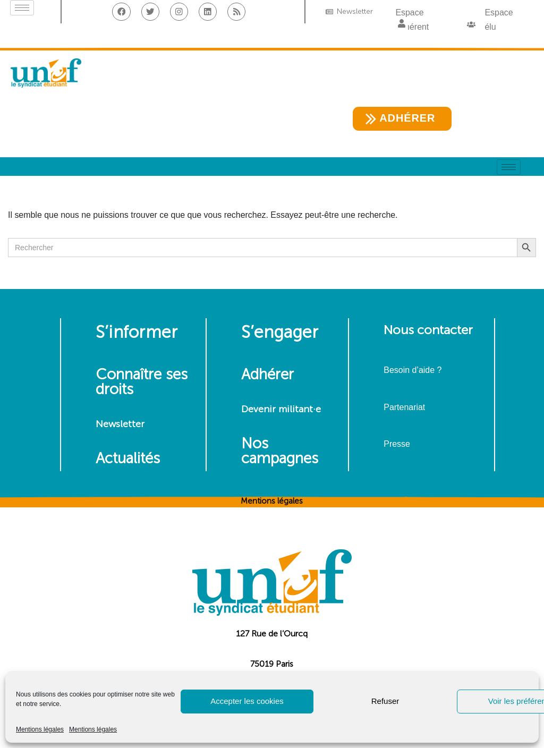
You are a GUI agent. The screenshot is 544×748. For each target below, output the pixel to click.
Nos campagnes (279, 451)
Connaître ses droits (142, 382)
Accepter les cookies (247, 701)
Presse (397, 443)
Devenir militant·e (281, 409)
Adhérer (267, 375)
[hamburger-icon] (22, 7)
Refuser (385, 701)
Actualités (128, 459)
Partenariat (404, 407)
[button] (401, 24)
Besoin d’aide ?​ (412, 370)
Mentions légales (40, 729)
